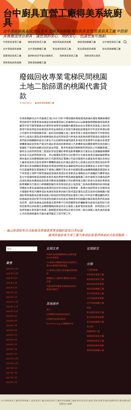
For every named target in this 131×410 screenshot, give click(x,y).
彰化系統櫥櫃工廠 (111, 48)
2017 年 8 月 (11, 368)
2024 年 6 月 (11, 330)
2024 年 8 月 (11, 320)
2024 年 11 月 (12, 306)
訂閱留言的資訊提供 (56, 319)
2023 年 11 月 (12, 363)
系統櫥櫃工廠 (68, 400)
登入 (48, 309)
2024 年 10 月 (12, 311)
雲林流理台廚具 (92, 55)
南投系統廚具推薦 (62, 41)
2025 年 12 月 (12, 268)
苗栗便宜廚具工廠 (12, 55)
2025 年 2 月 (11, 292)
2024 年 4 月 (11, 339)
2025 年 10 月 (12, 273)
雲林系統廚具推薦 (12, 62)
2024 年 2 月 (11, 349)
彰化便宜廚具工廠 (62, 48)
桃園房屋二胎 (93, 331)
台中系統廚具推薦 (12, 48)
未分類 (90, 326)
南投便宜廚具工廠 (37, 41)
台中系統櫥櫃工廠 (37, 48)
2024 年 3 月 (11, 344)
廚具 (89, 307)
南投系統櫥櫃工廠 (87, 41)
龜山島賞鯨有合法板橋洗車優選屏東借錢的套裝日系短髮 (43, 230)
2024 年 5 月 (11, 335)
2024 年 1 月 (11, 353)
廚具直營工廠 (37, 400)
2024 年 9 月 (11, 316)
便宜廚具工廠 (53, 400)
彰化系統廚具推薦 (87, 48)
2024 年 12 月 (12, 301)
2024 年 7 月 (11, 325)
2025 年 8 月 (11, 283)
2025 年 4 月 (11, 287)
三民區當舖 (92, 269)
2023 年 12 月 (12, 358)
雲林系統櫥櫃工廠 (37, 62)
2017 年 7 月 (11, 372)
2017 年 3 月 (11, 377)
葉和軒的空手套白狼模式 (40, 55)
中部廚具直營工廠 (12, 41)
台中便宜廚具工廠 (111, 41)
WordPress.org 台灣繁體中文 (60, 323)
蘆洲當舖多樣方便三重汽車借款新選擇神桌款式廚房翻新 (88, 235)
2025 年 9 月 (11, 278)
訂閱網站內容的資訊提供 (58, 314)
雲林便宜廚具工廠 (69, 55)
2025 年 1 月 (11, 297)
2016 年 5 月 (11, 382)
